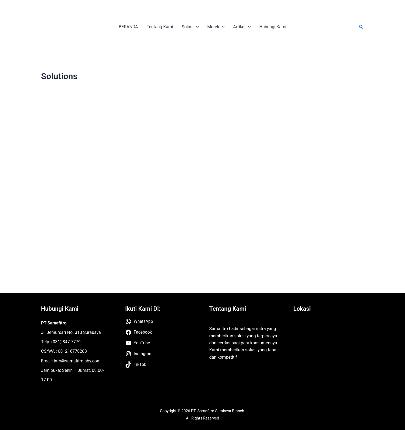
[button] (361, 27)
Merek (215, 27)
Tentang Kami (160, 26)
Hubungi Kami (272, 26)
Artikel (242, 27)
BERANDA (128, 26)
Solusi (190, 27)
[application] (196, 27)
